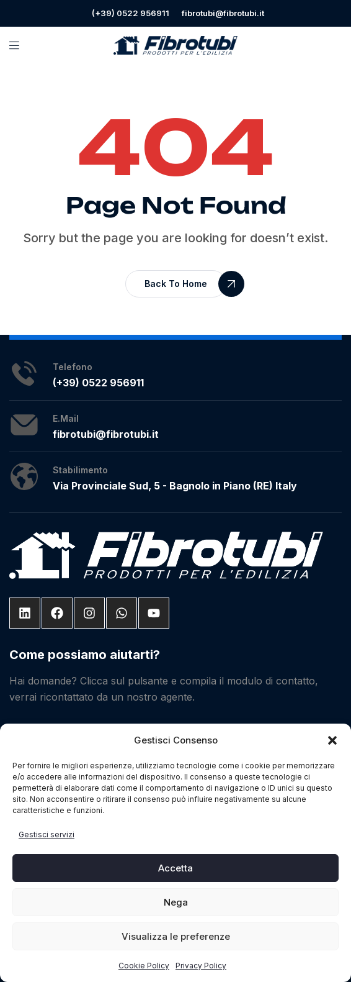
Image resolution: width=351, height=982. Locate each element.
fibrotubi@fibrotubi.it (223, 13)
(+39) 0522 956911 (130, 13)
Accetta (175, 868)
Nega (176, 902)
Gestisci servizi (46, 834)
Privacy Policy (201, 965)
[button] (332, 740)
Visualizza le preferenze (176, 936)
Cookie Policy (143, 965)
